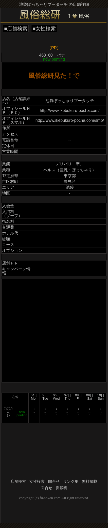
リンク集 (70, 481)
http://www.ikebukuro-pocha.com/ (70, 110)
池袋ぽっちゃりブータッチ (69, 101)
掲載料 (61, 488)
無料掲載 (89, 481)
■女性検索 (44, 28)
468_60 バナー (54, 57)
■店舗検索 (15, 28)
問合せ (54, 481)
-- (69, 140)
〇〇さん (8, 410)
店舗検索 (18, 481)
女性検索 (37, 481)
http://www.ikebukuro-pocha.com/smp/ (69, 120)
